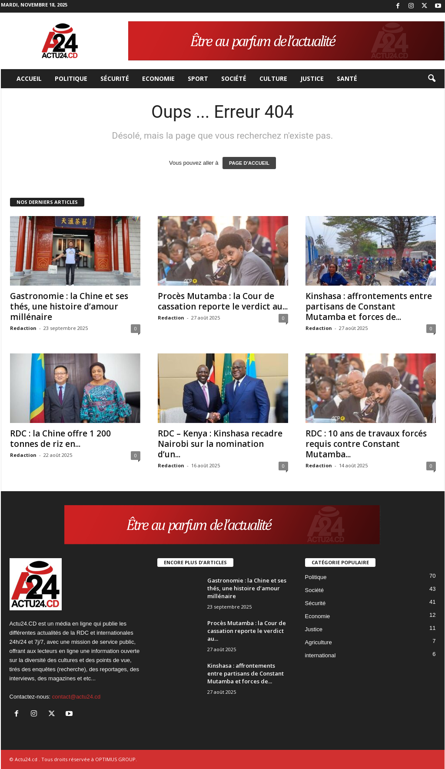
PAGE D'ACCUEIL (249, 163)
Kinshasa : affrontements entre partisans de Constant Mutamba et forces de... (369, 306)
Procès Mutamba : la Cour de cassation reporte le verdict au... (223, 301)
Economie (158, 78)
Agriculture (318, 642)
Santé (347, 78)
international (320, 655)
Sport (198, 78)
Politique (71, 78)
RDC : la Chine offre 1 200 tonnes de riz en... (60, 438)
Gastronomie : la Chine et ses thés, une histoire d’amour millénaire (69, 306)
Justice (312, 78)
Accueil (29, 78)
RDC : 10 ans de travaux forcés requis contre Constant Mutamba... (366, 444)
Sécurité (114, 78)
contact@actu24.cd (76, 696)
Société (233, 78)
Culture (273, 78)
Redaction (23, 328)
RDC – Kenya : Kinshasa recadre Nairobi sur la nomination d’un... (220, 444)
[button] (431, 78)
